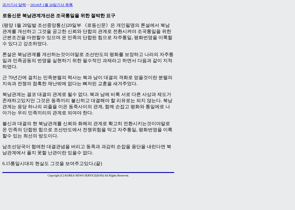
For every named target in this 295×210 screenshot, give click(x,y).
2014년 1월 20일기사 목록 (51, 5)
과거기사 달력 (14, 5)
